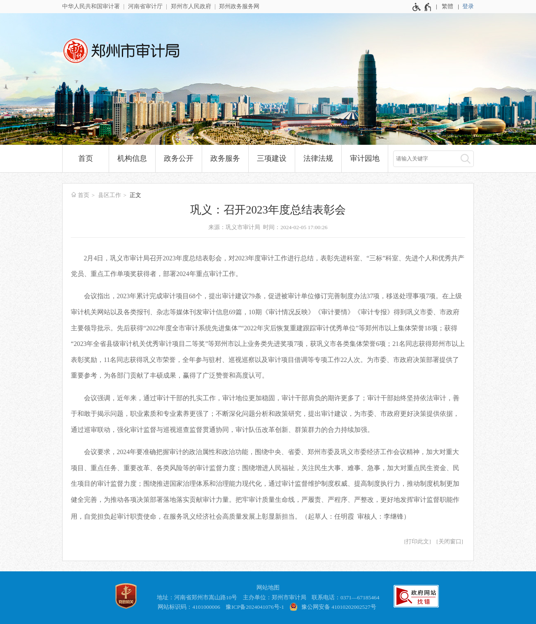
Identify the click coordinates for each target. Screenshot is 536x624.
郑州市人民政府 (191, 6)
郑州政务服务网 (239, 6)
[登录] (468, 6)
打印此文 (417, 541)
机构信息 (132, 158)
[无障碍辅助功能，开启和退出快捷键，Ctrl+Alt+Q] (422, 7)
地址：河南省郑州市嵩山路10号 (197, 597)
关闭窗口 (449, 541)
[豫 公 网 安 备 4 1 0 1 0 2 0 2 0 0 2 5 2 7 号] (333, 607)
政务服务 (225, 158)
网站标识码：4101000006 (189, 607)
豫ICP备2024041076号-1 (255, 607)
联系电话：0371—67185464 (346, 597)
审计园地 (365, 158)
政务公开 (178, 158)
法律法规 (318, 158)
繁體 (447, 6)
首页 (85, 158)
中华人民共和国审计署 (91, 6)
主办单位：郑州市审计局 (274, 597)
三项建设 (272, 158)
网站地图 (268, 588)
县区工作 (109, 195)
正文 (135, 195)
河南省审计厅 (145, 6)
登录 (468, 6)
